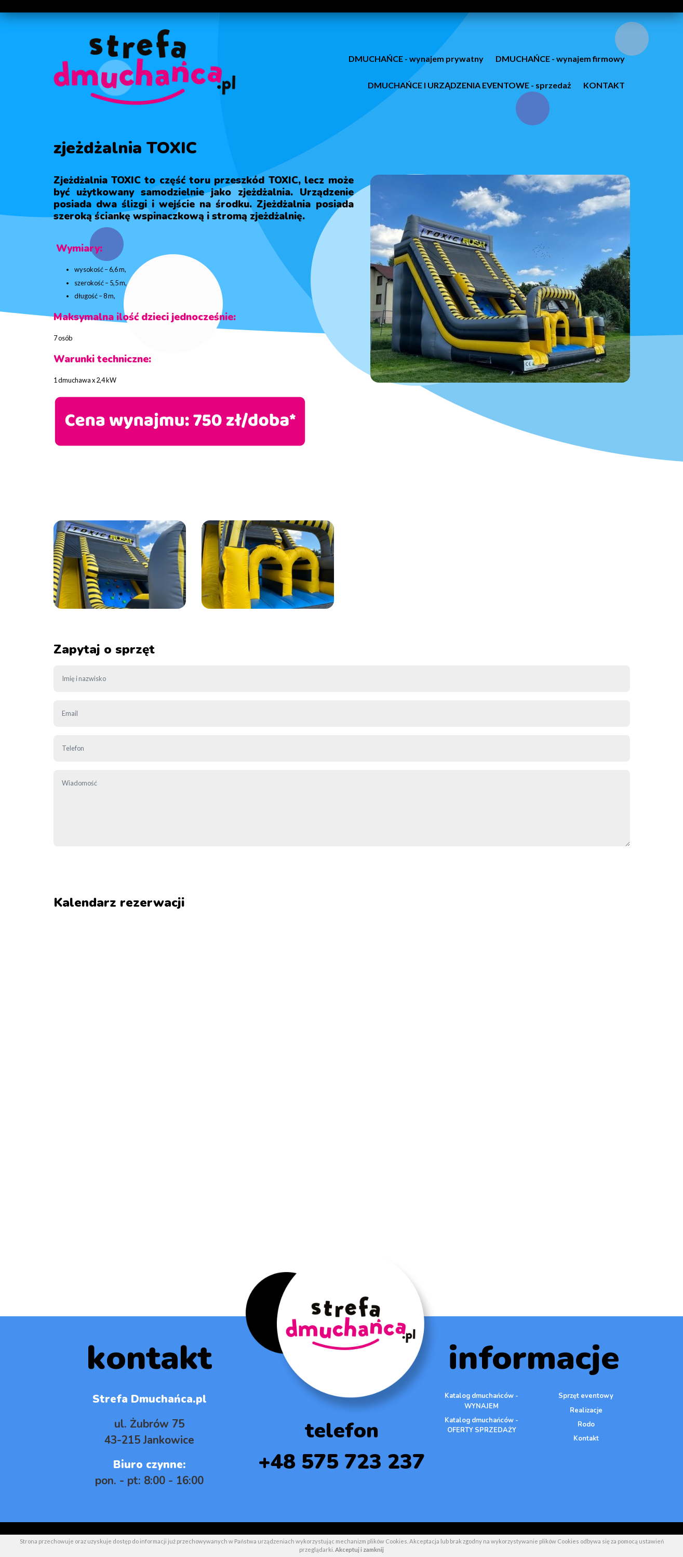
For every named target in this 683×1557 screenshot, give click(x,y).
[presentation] (132, 875)
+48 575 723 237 (341, 1462)
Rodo (586, 1424)
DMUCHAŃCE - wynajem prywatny (416, 58)
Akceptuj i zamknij (359, 1549)
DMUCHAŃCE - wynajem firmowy (560, 58)
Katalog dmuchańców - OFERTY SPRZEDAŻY (481, 1425)
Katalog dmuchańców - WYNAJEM (481, 1400)
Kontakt (586, 1438)
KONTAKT (604, 85)
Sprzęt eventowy (585, 1396)
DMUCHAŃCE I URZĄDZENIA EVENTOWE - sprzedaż (469, 85)
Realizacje (586, 1410)
